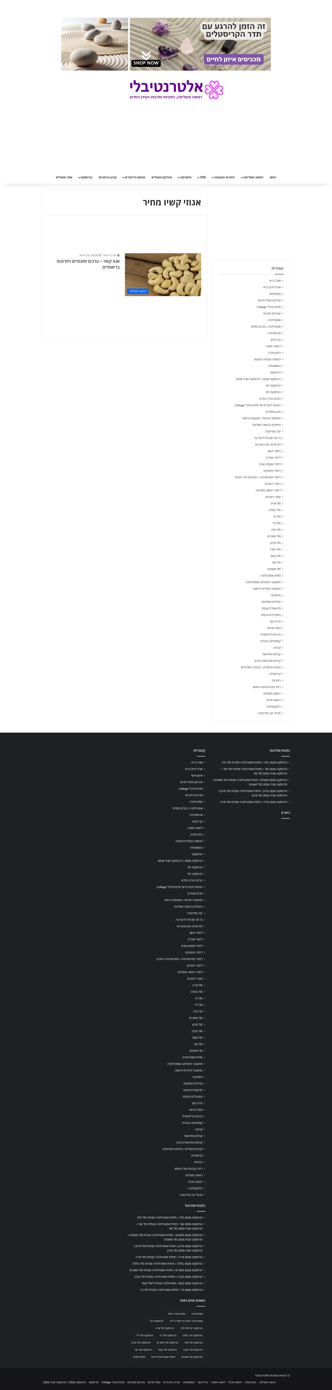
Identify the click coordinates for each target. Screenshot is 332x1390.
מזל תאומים (274, 569)
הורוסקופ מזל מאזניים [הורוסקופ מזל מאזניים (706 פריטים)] (167, 1342)
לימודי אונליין (273, 457)
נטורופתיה (250, 1382)
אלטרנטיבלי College (269, 307)
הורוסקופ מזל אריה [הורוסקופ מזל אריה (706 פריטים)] (164, 1328)
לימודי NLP (274, 451)
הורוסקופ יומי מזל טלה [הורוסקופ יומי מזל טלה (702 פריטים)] (191, 1328)
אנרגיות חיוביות (272, 313)
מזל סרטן (275, 543)
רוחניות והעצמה (224, 177)
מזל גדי (277, 516)
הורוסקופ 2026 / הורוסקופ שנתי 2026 (258, 379)
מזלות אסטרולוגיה (270, 575)
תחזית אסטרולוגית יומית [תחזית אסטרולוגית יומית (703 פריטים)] (163, 1357)
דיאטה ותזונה (273, 346)
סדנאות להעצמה (271, 608)
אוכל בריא (275, 280)
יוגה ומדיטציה (273, 431)
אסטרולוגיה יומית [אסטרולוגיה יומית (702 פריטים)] (176, 1313)
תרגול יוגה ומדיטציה (269, 713)
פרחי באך (275, 621)
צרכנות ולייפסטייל (270, 634)
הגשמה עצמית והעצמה (267, 359)
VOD (203, 177)
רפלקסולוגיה (273, 706)
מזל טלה (276, 529)
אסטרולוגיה (274, 320)
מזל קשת (275, 556)
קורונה (277, 647)
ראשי (273, 177)
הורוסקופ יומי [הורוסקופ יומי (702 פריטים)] (156, 1321)
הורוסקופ (87, 177)
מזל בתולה (275, 510)
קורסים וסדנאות (272, 654)
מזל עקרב (275, 549)
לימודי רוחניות (273, 484)
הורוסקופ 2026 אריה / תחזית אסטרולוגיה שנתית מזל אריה (253, 802)
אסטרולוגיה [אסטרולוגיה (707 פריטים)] (197, 1313)
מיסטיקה (186, 177)
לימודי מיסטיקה (272, 470)
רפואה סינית (273, 700)
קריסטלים (275, 674)
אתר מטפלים (64, 177)
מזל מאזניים (274, 536)
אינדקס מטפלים (162, 177)
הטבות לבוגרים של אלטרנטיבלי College (258, 405)
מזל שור (276, 562)
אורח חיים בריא (272, 287)
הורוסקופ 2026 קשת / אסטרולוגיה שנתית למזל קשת (172, 1283)
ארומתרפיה (274, 333)
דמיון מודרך (274, 352)
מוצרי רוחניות (273, 497)
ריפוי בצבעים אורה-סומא (267, 687)
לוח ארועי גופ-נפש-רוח (268, 444)
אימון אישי (275, 294)
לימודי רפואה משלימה (268, 490)
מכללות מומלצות (271, 601)
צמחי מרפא (274, 628)
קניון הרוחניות (107, 177)
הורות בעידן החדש (270, 398)
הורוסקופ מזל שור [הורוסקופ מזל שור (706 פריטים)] (143, 1349)
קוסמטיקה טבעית (270, 641)
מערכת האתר (109, 255)
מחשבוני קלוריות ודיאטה (267, 588)
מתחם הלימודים (135, 177)
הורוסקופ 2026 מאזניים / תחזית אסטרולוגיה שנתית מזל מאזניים (166, 1270)
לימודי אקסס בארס (270, 464)
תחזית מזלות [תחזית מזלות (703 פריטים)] (139, 1357)
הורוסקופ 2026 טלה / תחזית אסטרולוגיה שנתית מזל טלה (254, 762)
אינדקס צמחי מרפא (269, 300)
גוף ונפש (276, 339)
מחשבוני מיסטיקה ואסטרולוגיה (263, 582)
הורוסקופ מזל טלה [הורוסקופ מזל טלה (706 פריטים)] (193, 1342)
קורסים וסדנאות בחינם (268, 660)
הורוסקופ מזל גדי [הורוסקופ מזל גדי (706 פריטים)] (167, 1335)
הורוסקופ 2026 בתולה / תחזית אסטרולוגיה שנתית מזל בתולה (167, 1263)
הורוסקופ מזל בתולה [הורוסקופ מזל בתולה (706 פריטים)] (192, 1335)
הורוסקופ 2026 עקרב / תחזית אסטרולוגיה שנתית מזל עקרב (168, 1276)
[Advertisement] (251, 855)
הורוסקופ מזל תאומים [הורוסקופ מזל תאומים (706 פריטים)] (192, 1357)
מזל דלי (277, 523)
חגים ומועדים (273, 411)
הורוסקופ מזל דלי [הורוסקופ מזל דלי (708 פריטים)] (145, 1335)
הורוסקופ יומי (273, 385)
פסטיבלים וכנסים (271, 615)
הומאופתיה (274, 366)
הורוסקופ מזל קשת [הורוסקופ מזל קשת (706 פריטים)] (167, 1349)
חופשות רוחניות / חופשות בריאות (262, 418)
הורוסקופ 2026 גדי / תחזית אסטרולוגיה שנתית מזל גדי (171, 1289)
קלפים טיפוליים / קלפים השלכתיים (261, 667)
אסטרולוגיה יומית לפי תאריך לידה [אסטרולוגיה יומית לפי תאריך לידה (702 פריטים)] (186, 1321)
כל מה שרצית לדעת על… (266, 438)
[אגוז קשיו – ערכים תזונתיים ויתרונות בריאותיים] (163, 274)
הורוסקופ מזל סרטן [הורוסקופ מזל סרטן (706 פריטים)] (141, 1342)
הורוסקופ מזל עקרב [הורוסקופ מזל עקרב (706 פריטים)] (193, 1349)
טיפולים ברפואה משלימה (266, 425)
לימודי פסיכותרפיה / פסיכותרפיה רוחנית (258, 477)
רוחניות (276, 680)
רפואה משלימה (253, 177)
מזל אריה (275, 503)
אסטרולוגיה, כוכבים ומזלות (266, 326)
